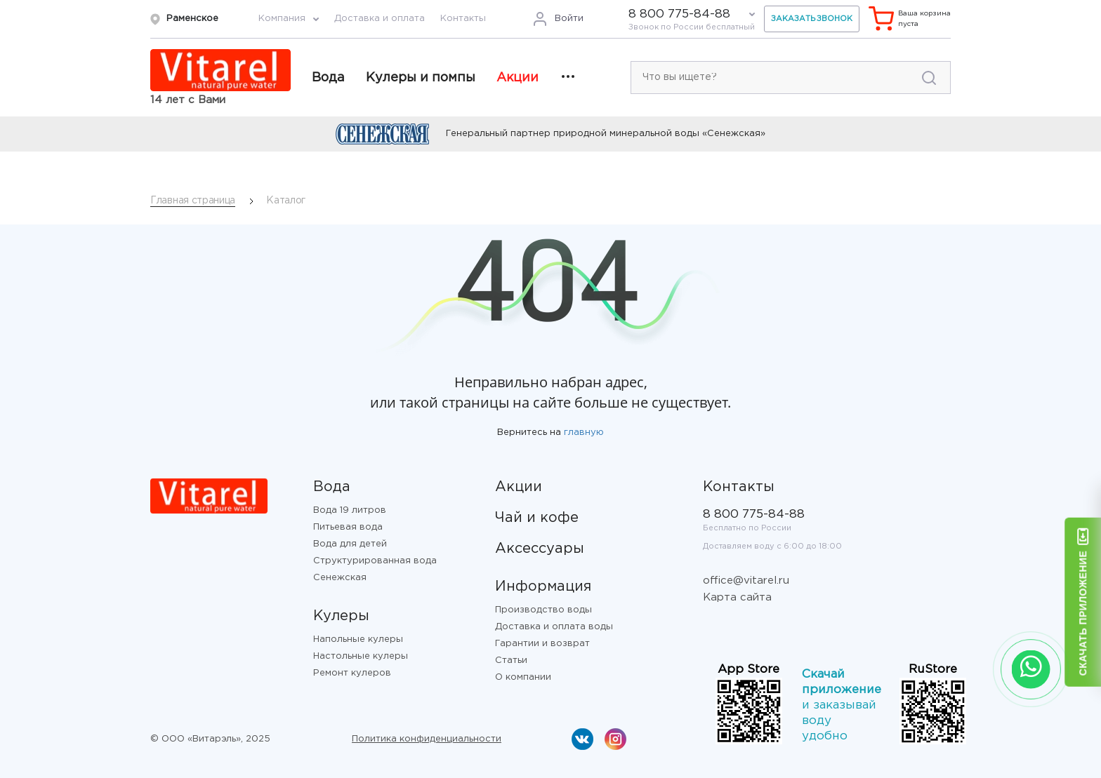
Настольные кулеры (360, 656)
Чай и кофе (537, 517)
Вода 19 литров (349, 510)
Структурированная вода (375, 561)
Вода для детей (350, 544)
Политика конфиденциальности (426, 739)
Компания (281, 18)
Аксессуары (539, 548)
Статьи (511, 660)
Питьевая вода (348, 527)
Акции (517, 77)
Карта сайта (737, 597)
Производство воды (543, 610)
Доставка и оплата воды (554, 627)
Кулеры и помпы (420, 77)
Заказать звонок (811, 18)
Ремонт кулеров (352, 673)
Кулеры (341, 616)
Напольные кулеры (358, 639)
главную (584, 432)
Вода (328, 77)
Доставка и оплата (379, 18)
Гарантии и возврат (542, 644)
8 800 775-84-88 (679, 14)
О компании (523, 677)
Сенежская (340, 578)
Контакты (463, 18)
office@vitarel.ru (746, 580)
